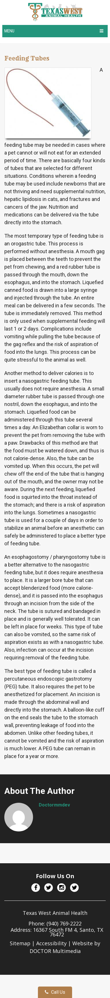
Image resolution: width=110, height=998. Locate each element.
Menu (9, 31)
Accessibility (51, 943)
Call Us (55, 992)
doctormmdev (54, 805)
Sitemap (20, 943)
